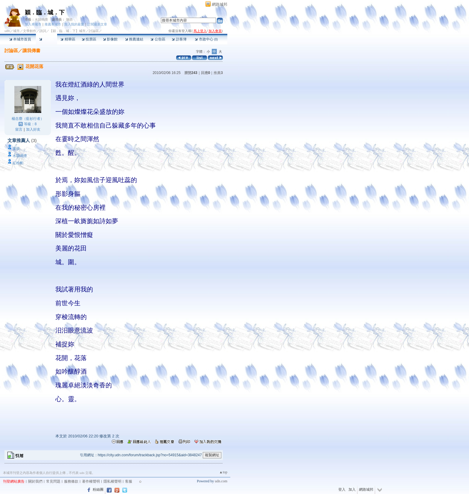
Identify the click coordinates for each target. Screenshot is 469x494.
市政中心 (206, 39)
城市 (16, 31)
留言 (18, 129)
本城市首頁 (20, 39)
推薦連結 (134, 39)
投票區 (89, 39)
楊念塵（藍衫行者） (28, 119)
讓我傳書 (31, 50)
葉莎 (16, 148)
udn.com (221, 481)
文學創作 (29, 31)
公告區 (157, 39)
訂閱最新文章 (97, 24)
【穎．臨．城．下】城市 (67, 31)
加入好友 (33, 129)
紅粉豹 (18, 163)
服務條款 (71, 481)
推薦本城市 (53, 24)
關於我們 (35, 481)
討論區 (46, 39)
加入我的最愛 (74, 24)
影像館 (110, 39)
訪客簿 (179, 39)
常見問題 (53, 481)
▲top (223, 472)
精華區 (67, 39)
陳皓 (69, 19)
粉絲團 (98, 489)
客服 (128, 481)
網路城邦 (219, 4)
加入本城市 (33, 24)
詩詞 (42, 31)
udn (7, 31)
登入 (341, 489)
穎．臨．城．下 (45, 12)
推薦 (218, 73)
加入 (352, 489)
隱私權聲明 (112, 481)
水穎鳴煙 (41, 19)
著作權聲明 (91, 481)
